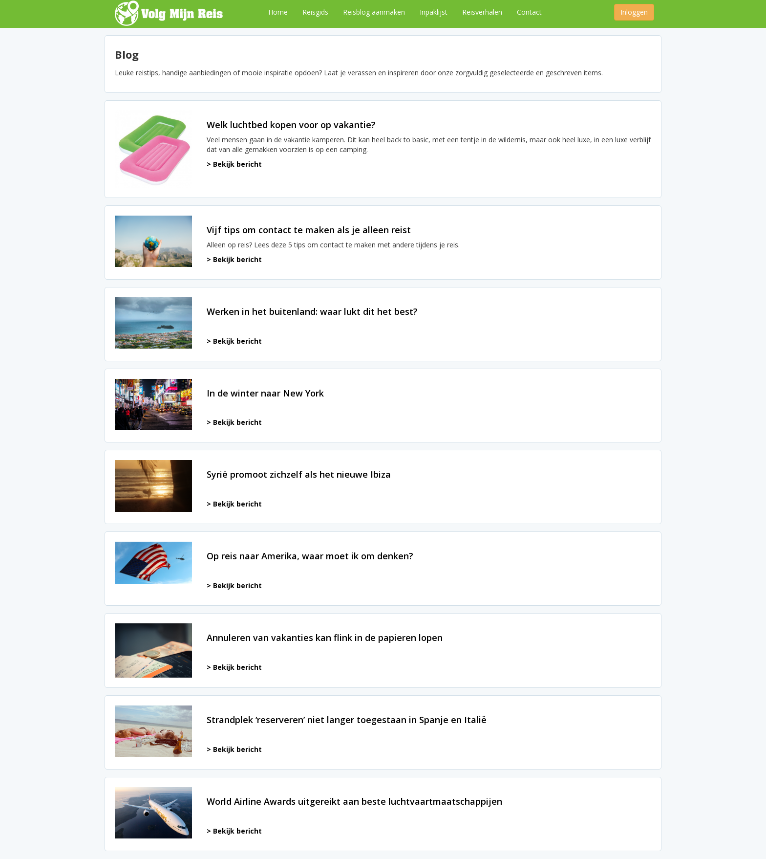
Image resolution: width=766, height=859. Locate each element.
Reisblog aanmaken (374, 12)
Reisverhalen (482, 12)
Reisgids (315, 12)
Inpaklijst (433, 12)
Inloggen (634, 12)
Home (278, 12)
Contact (529, 12)
